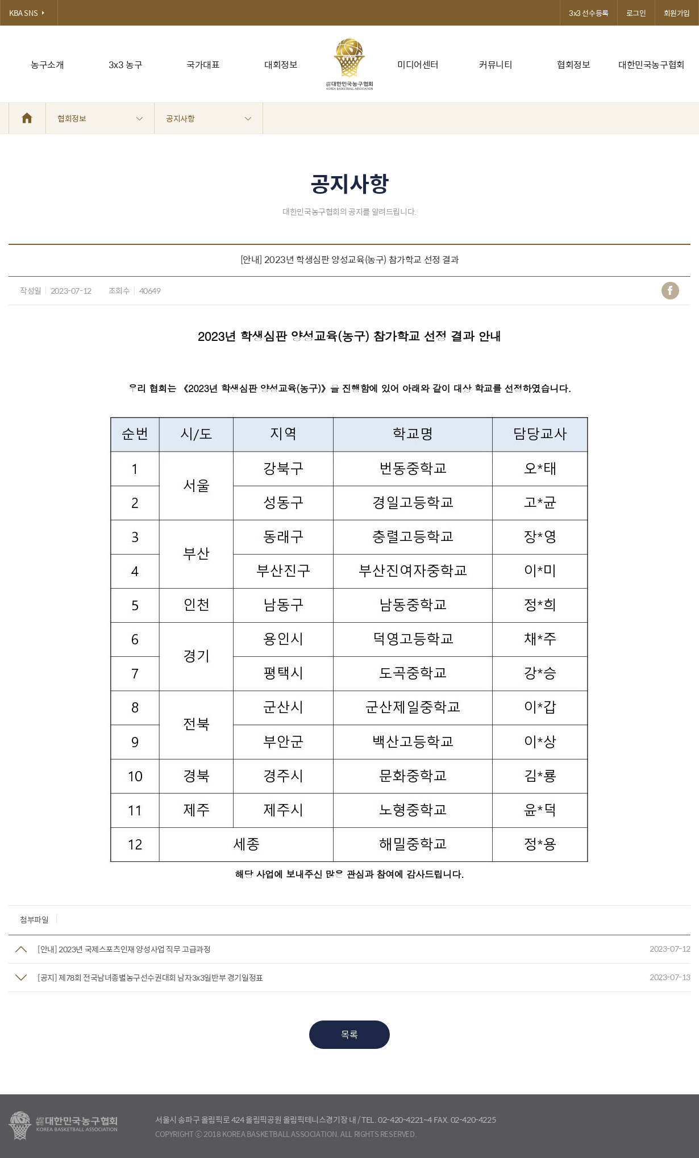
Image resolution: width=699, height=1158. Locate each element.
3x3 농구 (126, 64)
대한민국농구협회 (651, 64)
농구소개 (47, 64)
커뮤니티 (495, 64)
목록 (349, 1034)
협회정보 (573, 64)
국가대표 (202, 64)
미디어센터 (418, 64)
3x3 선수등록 (589, 13)
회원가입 (677, 13)
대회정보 (280, 64)
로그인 (636, 13)
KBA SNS (29, 13)
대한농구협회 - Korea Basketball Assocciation (63, 1126)
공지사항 (208, 118)
